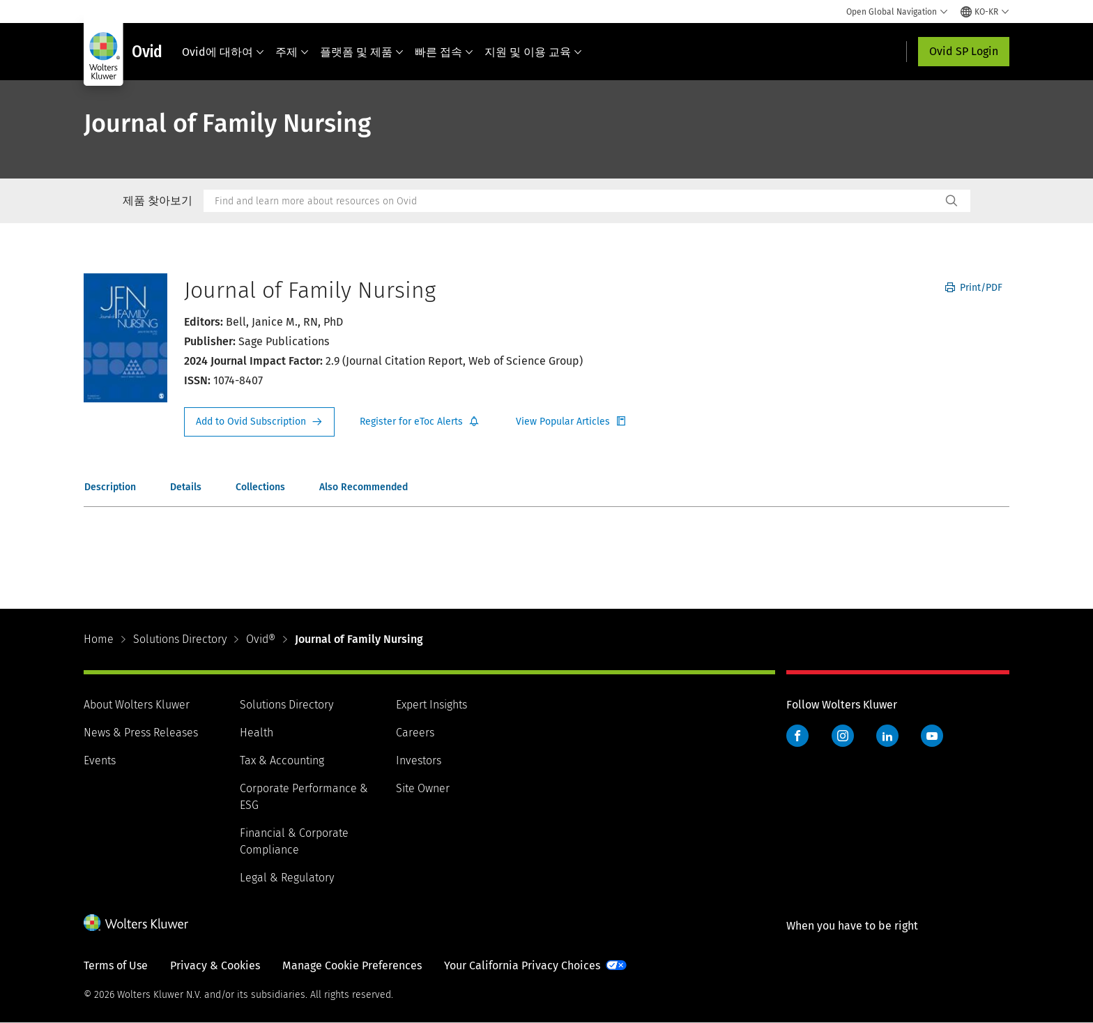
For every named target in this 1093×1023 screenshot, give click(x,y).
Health (256, 732)
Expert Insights (431, 704)
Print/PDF (973, 288)
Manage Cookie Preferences (352, 965)
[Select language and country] (985, 12)
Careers (415, 732)
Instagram (843, 736)
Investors (418, 760)
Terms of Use (116, 965)
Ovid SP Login (963, 51)
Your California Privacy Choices (522, 965)
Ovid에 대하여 (223, 52)
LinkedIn (887, 736)
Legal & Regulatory (287, 877)
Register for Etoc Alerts (420, 422)
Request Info (259, 422)
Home (99, 639)
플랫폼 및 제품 (362, 52)
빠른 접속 (444, 52)
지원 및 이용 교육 (533, 52)
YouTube (932, 736)
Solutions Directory (180, 639)
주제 (292, 52)
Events (100, 760)
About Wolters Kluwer (137, 704)
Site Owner (423, 788)
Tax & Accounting (282, 760)
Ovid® (260, 639)
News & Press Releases (141, 732)
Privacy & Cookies (215, 965)
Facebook (797, 736)
